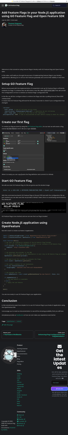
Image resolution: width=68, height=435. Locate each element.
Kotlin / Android (22, 395)
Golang (19, 374)
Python (19, 382)
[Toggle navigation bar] (2, 5)
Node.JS (19, 397)
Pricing (19, 364)
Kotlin (19, 378)
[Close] (66, 1)
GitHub (39, 1)
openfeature (11, 321)
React (19, 388)
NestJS (19, 405)
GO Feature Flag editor (35, 126)
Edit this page (7, 325)
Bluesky (52, 1)
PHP (18, 399)
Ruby (18, 401)
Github (21, 423)
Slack (20, 415)
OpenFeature (21, 351)
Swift (18, 393)
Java (18, 376)
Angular (19, 391)
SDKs (18, 356)
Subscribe (59, 388)
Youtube (21, 421)
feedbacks (19, 315)
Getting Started (22, 349)
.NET (18, 380)
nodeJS (19, 321)
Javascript (20, 384)
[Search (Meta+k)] (59, 5)
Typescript (20, 386)
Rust (18, 403)
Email (20, 425)
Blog (18, 359)
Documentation (22, 354)
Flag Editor (20, 361)
